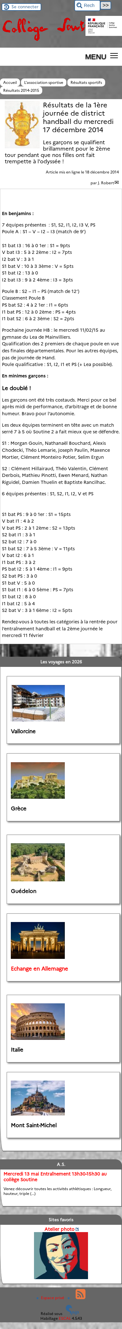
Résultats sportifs (86, 82)
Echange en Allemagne (39, 969)
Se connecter (24, 6)
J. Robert (106, 182)
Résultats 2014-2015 (21, 90)
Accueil (10, 82)
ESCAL (65, 1318)
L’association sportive (43, 82)
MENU (95, 56)
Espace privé (51, 1297)
